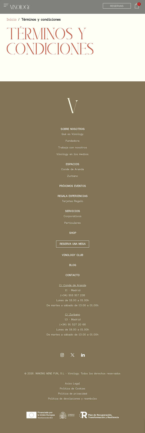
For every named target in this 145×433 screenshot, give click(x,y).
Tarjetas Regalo (72, 201)
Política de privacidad (72, 393)
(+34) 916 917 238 (72, 295)
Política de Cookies (72, 388)
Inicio (12, 19)
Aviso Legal (72, 383)
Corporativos (72, 216)
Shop (72, 233)
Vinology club (72, 255)
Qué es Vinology (72, 134)
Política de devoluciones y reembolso (72, 398)
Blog (72, 265)
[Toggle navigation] (7, 7)
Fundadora (72, 140)
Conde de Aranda (72, 169)
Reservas (117, 6)
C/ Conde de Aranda (72, 285)
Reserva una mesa (73, 244)
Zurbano (72, 176)
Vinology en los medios (72, 154)
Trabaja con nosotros (72, 147)
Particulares (72, 223)
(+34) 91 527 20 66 (72, 324)
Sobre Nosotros (73, 129)
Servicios (72, 211)
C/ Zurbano (72, 314)
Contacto (72, 275)
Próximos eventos (72, 186)
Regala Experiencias (73, 196)
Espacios (72, 164)
